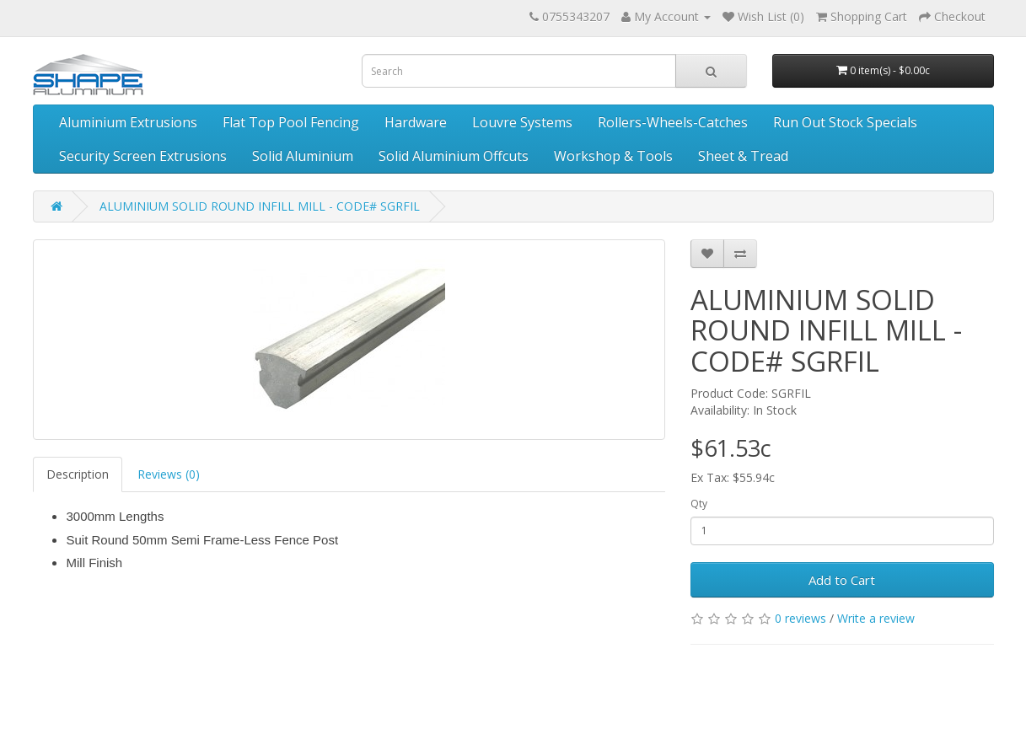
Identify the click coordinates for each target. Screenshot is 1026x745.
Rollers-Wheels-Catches (673, 122)
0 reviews (800, 618)
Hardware (415, 122)
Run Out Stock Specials (845, 122)
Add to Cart (841, 579)
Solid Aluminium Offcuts (454, 156)
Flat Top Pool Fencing (291, 122)
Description (77, 474)
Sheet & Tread (743, 156)
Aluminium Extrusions (128, 122)
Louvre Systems (522, 122)
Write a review (876, 618)
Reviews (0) (168, 474)
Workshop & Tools (613, 156)
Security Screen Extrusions (143, 156)
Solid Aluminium (302, 156)
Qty (698, 503)
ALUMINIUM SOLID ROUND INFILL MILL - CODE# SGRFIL (259, 206)
